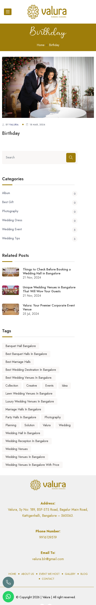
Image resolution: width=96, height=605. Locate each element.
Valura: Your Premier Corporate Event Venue (49, 308)
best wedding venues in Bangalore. (28, 377)
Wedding (65, 425)
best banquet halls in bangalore (26, 354)
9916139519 (48, 537)
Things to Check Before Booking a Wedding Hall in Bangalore (47, 272)
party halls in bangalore (20, 417)
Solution (30, 425)
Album (40, 193)
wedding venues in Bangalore (25, 457)
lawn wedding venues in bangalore (28, 393)
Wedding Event (40, 229)
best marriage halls (18, 362)
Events (49, 385)
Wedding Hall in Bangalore (22, 433)
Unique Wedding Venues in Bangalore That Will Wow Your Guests (49, 289)
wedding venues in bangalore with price (32, 465)
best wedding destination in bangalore (30, 370)
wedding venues (16, 449)
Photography (40, 211)
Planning (10, 425)
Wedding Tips (40, 238)
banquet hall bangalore (20, 346)
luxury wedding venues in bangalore (29, 401)
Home (41, 45)
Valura (47, 425)
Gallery (70, 574)
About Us (27, 574)
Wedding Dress (40, 220)
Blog (84, 574)
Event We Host (49, 574)
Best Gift (40, 202)
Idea (65, 385)
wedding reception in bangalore (26, 441)
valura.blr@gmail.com (48, 559)
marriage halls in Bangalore (23, 409)
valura (13, 124)
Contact (48, 579)
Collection (11, 385)
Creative (31, 385)
